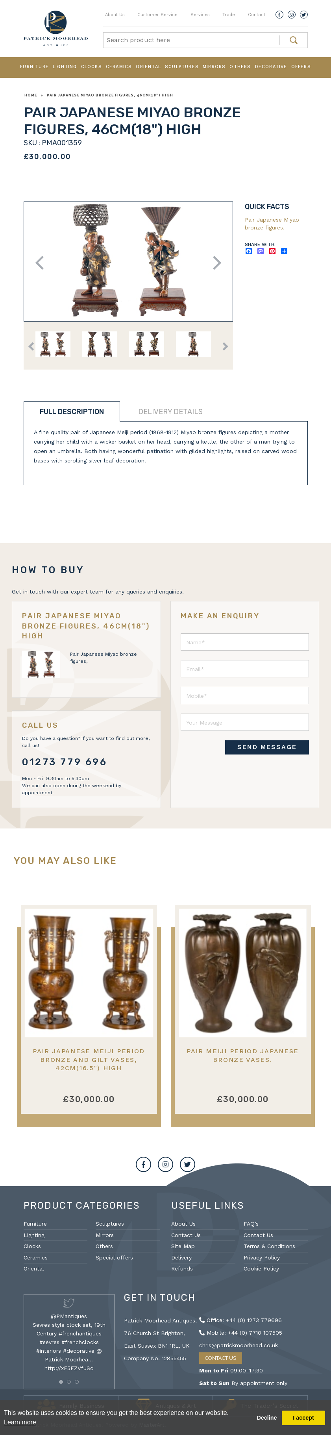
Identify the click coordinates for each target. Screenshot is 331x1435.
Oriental (148, 66)
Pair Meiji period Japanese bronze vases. (243, 1055)
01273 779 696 (64, 761)
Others (240, 66)
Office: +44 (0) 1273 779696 (240, 1320)
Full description (72, 411)
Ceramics (119, 66)
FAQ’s (251, 1223)
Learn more (20, 1422)
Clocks (91, 66)
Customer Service (157, 14)
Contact (256, 14)
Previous (42, 263)
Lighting (65, 66)
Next (214, 263)
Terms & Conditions (269, 1246)
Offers (301, 66)
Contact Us (186, 1235)
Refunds (182, 1268)
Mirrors (214, 66)
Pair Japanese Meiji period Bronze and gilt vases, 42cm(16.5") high (89, 1059)
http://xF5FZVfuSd (69, 1368)
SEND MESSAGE (267, 747)
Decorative (271, 66)
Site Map (183, 1246)
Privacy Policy (262, 1257)
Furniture (34, 66)
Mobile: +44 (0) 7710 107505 (240, 1333)
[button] (61, 1382)
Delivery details (170, 411)
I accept (303, 1418)
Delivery (181, 1257)
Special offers (114, 1257)
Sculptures (182, 66)
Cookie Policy (261, 1268)
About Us (115, 14)
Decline (267, 1418)
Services (200, 14)
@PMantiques (69, 1316)
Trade (228, 14)
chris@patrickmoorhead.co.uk (238, 1345)
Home (30, 95)
